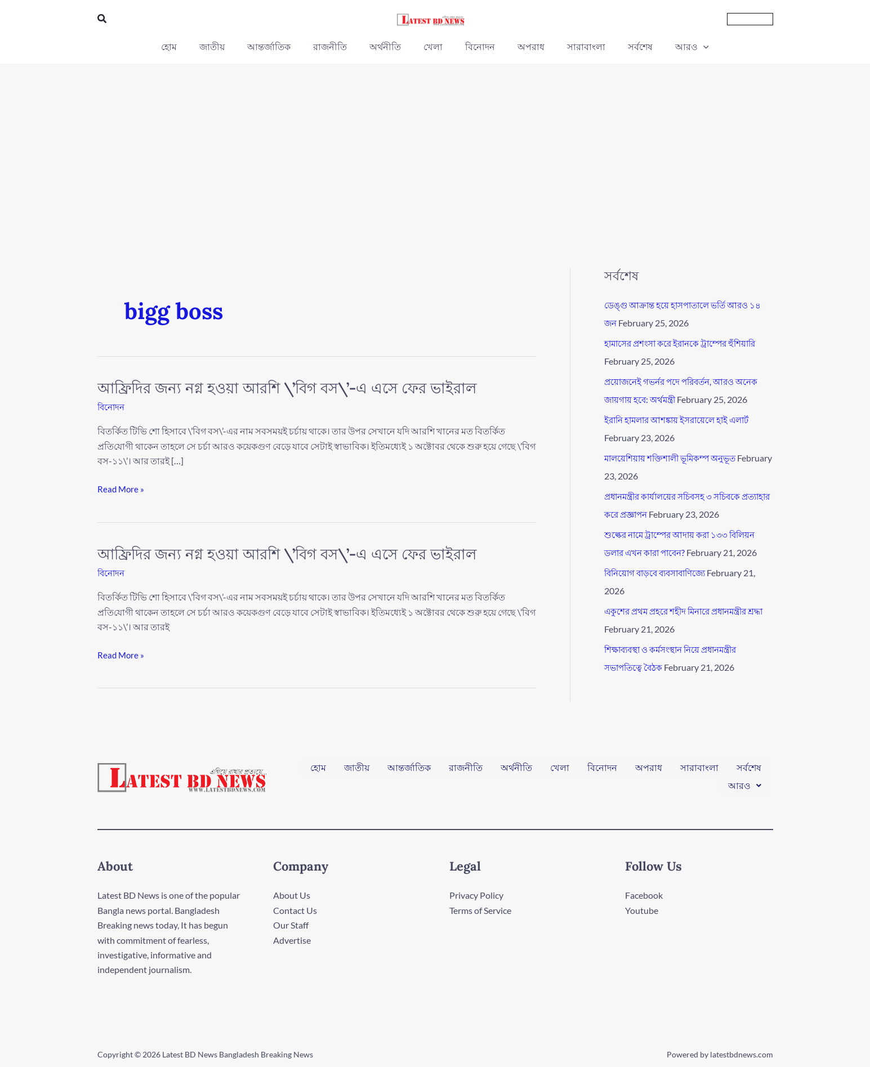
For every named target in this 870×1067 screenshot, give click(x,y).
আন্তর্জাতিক (409, 772)
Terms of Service (480, 910)
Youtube (641, 910)
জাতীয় (356, 772)
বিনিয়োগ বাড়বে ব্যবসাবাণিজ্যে (660, 572)
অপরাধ (648, 772)
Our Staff (291, 925)
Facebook (644, 895)
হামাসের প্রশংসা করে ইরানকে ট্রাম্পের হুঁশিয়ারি (685, 343)
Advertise (292, 940)
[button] (102, 19)
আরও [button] (744, 781)
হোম (318, 772)
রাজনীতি (466, 772)
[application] (680, 46)
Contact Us (295, 910)
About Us (291, 895)
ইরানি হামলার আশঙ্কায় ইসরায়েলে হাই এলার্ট (682, 419)
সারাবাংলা (699, 772)
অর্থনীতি (516, 772)
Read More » (121, 489)
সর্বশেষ (749, 772)
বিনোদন (112, 406)
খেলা (559, 772)
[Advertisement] (435, 148)
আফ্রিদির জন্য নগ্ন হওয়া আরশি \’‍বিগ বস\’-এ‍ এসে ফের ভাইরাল (286, 388)
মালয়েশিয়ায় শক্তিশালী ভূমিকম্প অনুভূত (675, 457)
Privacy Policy (476, 895)
